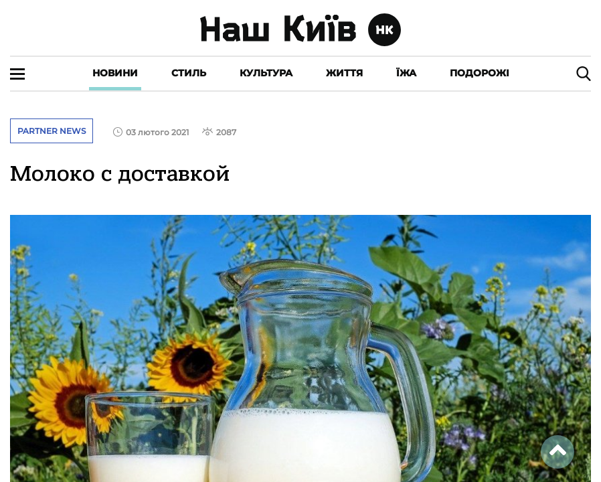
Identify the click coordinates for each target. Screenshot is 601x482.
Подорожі (479, 73)
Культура (266, 73)
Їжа (406, 73)
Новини (115, 73)
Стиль (188, 73)
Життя (344, 73)
